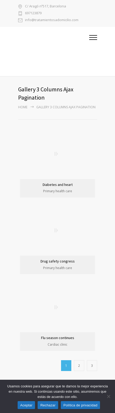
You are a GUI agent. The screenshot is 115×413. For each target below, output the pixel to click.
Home (22, 107)
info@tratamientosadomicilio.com (51, 20)
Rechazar (48, 405)
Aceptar (26, 405)
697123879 (33, 13)
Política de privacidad (80, 405)
